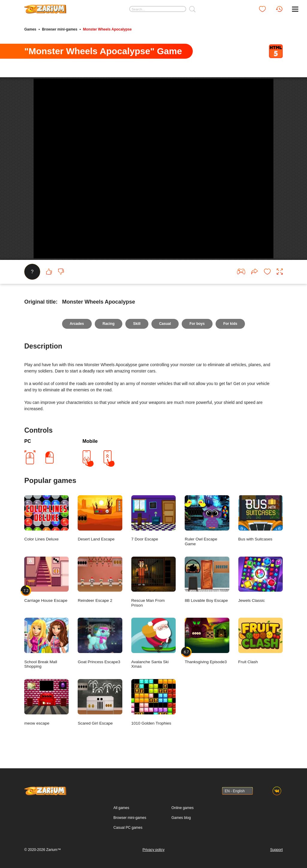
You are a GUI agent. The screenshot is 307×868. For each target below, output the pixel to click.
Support (276, 850)
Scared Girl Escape (100, 702)
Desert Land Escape (100, 518)
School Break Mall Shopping (46, 643)
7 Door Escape (153, 518)
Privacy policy (153, 850)
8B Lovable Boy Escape (207, 580)
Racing (109, 324)
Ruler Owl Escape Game (207, 520)
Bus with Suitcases (260, 518)
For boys (197, 324)
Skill (137, 324)
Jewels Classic (260, 580)
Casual (165, 324)
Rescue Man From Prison (153, 582)
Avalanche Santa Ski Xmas (153, 643)
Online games (182, 808)
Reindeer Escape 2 (100, 580)
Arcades (77, 324)
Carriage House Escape (46, 580)
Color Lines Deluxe (46, 518)
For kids (230, 324)
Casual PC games (127, 827)
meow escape (46, 702)
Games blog (181, 818)
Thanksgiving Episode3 (207, 641)
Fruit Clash (260, 641)
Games (30, 29)
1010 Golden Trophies (153, 702)
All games (121, 808)
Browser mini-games (59, 29)
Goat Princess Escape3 (100, 641)
